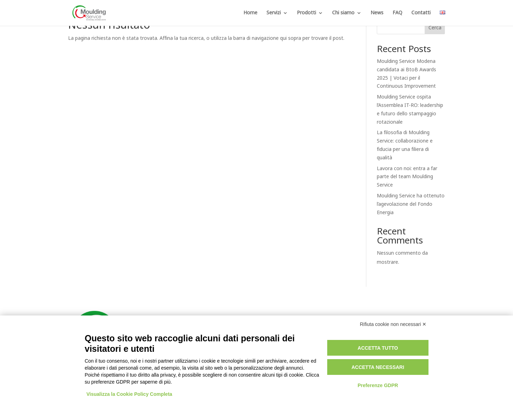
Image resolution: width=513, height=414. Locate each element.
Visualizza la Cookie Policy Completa (130, 394)
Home (250, 13)
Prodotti (306, 13)
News (377, 13)
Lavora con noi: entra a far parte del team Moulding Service (407, 177)
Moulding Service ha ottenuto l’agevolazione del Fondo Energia (411, 204)
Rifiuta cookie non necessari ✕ (393, 324)
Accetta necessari (377, 367)
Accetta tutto (378, 348)
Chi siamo (343, 13)
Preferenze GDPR (378, 385)
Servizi (273, 13)
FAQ (397, 13)
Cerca (434, 27)
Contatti (421, 13)
